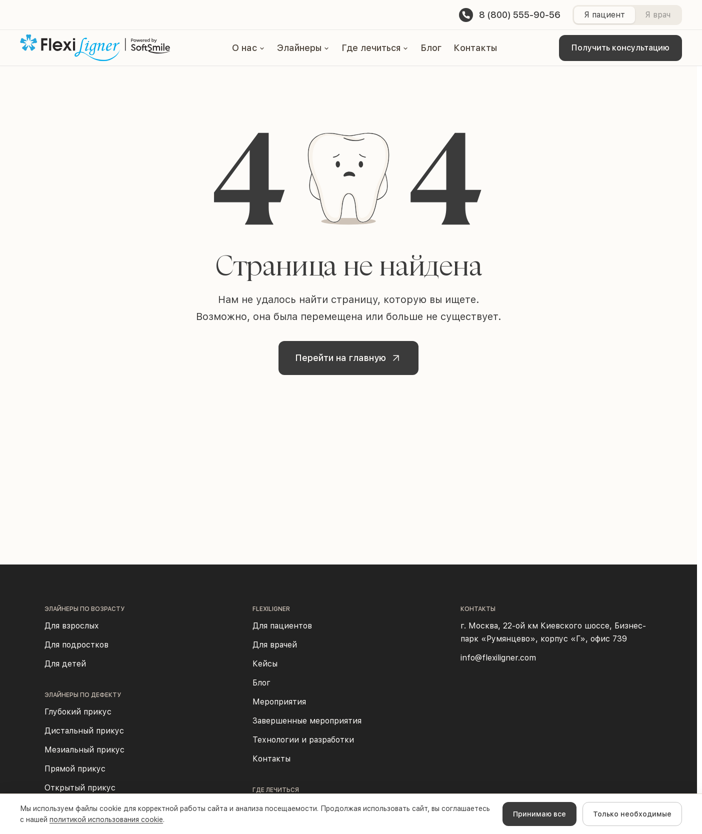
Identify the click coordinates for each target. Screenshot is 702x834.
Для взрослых (71, 625)
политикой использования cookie (106, 820)
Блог (431, 47)
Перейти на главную (350, 358)
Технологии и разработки (303, 739)
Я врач (657, 15)
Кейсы (265, 663)
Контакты (475, 47)
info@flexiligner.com (498, 657)
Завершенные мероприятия (307, 721)
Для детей (65, 663)
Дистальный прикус (84, 731)
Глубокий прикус (78, 711)
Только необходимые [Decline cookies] (632, 814)
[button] (248, 48)
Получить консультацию (621, 47)
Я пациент (604, 15)
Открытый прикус (80, 787)
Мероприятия (279, 701)
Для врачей (274, 645)
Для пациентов (282, 625)
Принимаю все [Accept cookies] (539, 814)
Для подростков (76, 645)
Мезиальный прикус (84, 749)
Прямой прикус (75, 769)
